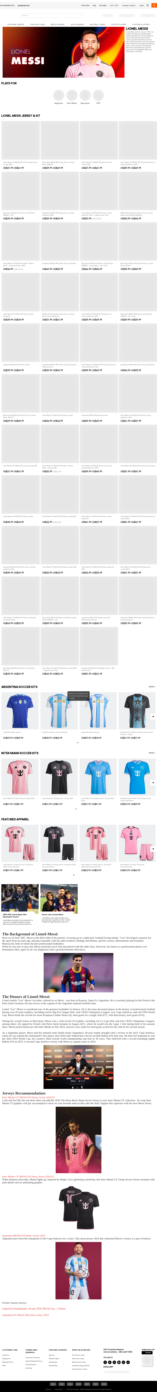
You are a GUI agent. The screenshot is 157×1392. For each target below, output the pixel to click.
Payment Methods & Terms (34, 1361)
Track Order (85, 10)
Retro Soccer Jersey (78, 1355)
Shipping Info (6, 1358)
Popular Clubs (37, 29)
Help (94, 10)
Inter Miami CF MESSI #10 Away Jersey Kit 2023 (97, 573)
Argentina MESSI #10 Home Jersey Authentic (138, 369)
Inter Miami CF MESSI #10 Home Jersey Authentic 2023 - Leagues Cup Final (96, 219)
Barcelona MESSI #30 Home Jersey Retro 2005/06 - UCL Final (136, 320)
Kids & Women (77, 29)
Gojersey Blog (53, 1365)
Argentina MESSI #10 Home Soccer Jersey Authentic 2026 (19, 573)
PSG (98, 108)
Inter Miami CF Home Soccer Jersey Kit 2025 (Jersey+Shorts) (18, 870)
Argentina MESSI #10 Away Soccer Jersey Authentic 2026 (58, 219)
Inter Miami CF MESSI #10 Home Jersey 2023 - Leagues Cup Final (59, 674)
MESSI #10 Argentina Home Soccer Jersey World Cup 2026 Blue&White (137, 219)
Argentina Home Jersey (90, 737)
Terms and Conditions (72, 1389)
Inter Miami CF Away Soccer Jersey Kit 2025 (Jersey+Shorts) (59, 870)
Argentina (58, 108)
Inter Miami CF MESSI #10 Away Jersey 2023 (59, 521)
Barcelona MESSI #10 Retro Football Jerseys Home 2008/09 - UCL (59, 623)
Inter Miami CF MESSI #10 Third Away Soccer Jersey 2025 (20, 168)
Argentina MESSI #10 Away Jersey (94, 420)
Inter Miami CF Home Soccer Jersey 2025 (18, 803)
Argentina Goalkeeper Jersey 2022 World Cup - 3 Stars (33, 1313)
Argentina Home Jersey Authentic (55, 737)
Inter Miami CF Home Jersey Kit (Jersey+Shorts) (132, 870)
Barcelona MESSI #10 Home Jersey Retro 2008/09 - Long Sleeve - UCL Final (97, 269)
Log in (142, 10)
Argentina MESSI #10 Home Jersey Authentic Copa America (59, 370)
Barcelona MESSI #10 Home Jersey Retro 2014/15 (19, 674)
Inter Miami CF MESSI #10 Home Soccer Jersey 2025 (96, 168)
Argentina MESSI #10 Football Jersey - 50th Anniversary (98, 674)
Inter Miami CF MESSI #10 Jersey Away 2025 (20, 470)
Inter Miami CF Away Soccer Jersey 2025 (57, 803)
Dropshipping (53, 1362)
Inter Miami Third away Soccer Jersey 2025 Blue (97, 804)
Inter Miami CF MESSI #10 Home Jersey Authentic (18, 320)
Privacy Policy (58, 1389)
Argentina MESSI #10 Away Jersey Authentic (59, 268)
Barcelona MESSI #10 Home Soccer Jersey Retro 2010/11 (137, 269)
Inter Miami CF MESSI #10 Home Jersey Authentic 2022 (136, 421)
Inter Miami (72, 108)
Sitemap (48, 1389)
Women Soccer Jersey (79, 1362)
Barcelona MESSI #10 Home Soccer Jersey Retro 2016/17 (19, 421)
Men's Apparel (58, 29)
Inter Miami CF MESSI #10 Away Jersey (18, 521)
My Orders (103, 10)
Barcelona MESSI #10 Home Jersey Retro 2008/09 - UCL (19, 219)
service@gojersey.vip (7, 10)
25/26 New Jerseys (15, 29)
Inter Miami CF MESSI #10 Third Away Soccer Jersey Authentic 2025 (138, 168)
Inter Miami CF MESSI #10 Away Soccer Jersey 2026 (136, 573)
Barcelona (85, 108)
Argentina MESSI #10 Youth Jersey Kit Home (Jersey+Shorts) (137, 623)
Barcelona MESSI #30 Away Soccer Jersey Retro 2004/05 (58, 168)
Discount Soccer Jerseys (79, 1369)
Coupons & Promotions (33, 1357)
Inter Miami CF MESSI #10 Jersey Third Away (138, 470)
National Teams (97, 29)
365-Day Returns (31, 1364)
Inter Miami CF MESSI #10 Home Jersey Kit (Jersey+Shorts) (19, 623)
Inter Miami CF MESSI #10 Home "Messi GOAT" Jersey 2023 (57, 472)
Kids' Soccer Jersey (78, 1358)
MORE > (152, 691)
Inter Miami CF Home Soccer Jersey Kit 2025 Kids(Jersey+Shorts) (96, 870)
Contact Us (5, 1355)
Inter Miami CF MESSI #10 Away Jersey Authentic (96, 522)
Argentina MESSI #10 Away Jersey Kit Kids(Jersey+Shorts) (95, 623)
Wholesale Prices (7, 1362)
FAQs (3, 1365)
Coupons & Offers (141, 29)
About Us (51, 1355)
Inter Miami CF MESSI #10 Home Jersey (57, 420)
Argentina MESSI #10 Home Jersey (16, 369)
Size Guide (29, 1368)
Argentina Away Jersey (12, 737)
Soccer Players (118, 29)
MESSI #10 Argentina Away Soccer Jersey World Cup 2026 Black (58, 320)
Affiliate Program (54, 1358)
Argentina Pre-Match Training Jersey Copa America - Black (136, 738)
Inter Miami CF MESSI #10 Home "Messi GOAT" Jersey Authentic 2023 (18, 269)
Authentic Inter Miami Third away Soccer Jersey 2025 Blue (135, 804)
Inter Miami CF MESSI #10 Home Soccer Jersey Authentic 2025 (96, 472)
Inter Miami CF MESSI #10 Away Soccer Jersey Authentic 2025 (96, 320)
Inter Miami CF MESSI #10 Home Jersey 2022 (59, 572)
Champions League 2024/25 (80, 1365)
